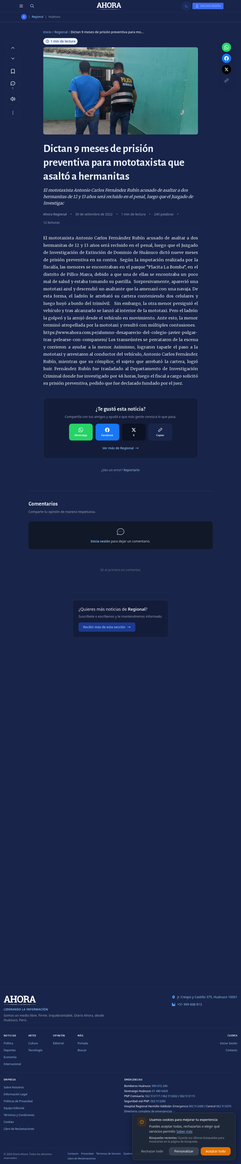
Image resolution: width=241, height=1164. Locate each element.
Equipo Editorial (14, 1108)
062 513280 (158, 1101)
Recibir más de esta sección (107, 627)
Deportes (10, 1050)
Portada (83, 1043)
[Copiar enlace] (226, 80)
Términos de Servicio (108, 1153)
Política (8, 1043)
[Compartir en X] (134, 432)
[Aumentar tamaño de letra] (12, 48)
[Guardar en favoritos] (12, 71)
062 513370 (223, 1106)
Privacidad (87, 1153)
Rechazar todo (152, 1151)
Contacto (231, 1050)
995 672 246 (160, 1086)
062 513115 (187, 1096)
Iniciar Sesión (228, 1043)
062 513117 (152, 1096)
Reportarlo (131, 470)
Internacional (12, 1064)
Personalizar (184, 1151)
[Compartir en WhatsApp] (81, 432)
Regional (37, 17)
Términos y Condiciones (19, 1115)
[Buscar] (32, 6)
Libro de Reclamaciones (19, 1129)
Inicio (47, 32)
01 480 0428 (160, 1091)
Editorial (58, 1043)
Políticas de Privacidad (18, 1101)
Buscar (82, 1050)
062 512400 (196, 1106)
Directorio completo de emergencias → (150, 1111)
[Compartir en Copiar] (160, 432)
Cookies (9, 1122)
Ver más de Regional (120, 448)
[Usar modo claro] (186, 6)
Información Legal (15, 1094)
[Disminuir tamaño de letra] (12, 58)
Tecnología (35, 1050)
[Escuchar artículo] (12, 99)
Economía (10, 1057)
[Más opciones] (12, 113)
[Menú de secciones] (21, 6)
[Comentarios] (12, 85)
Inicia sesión (100, 541)
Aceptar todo (216, 1151)
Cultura (33, 1043)
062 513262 (170, 1096)
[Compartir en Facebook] (107, 432)
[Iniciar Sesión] (208, 6)
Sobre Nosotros (14, 1087)
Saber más (184, 1131)
